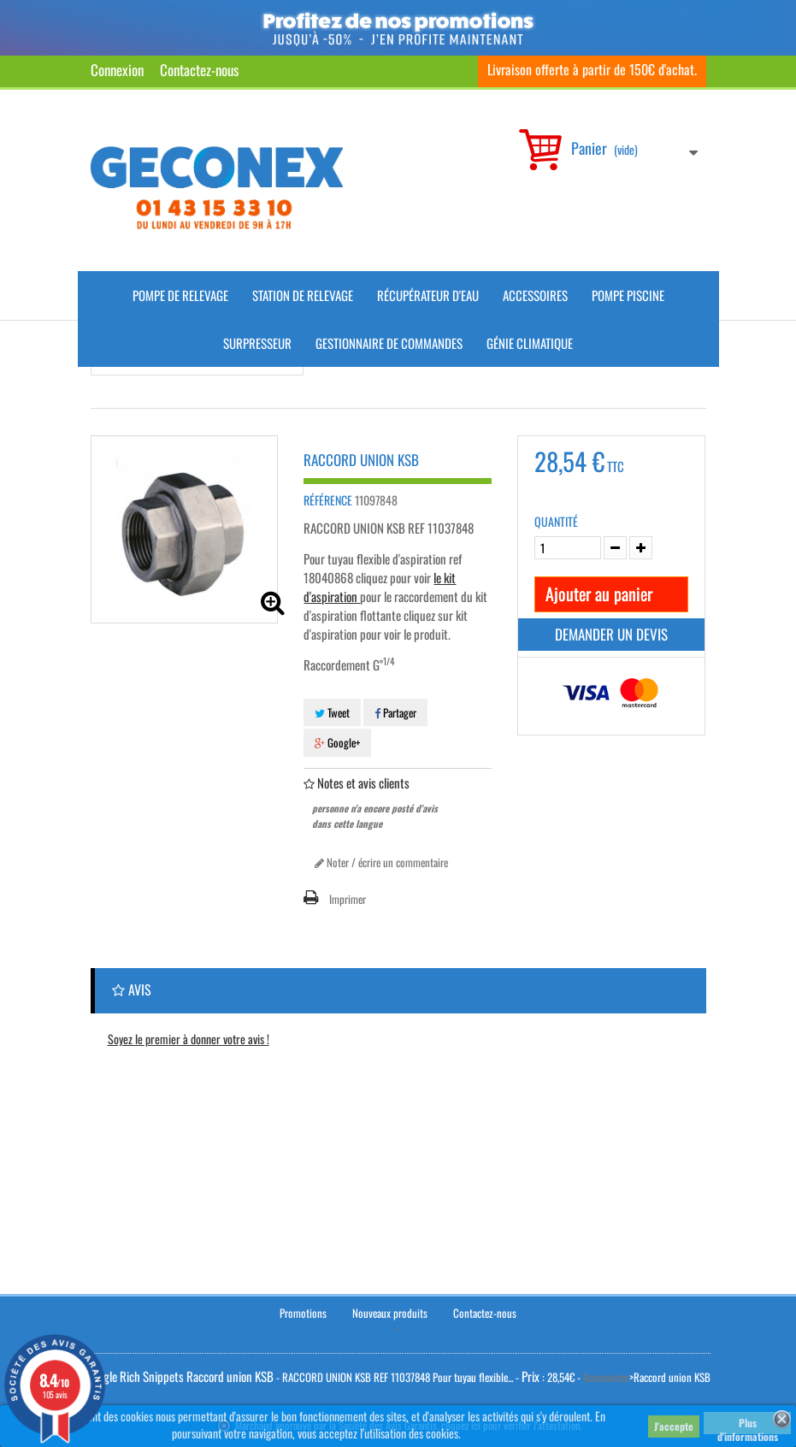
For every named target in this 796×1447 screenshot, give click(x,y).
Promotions (303, 1312)
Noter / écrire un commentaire (381, 862)
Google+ (337, 742)
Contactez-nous (199, 69)
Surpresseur (257, 343)
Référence (328, 500)
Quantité (556, 521)
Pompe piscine (628, 295)
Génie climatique (529, 343)
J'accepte (673, 1426)
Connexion (117, 69)
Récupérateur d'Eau (428, 295)
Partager (395, 712)
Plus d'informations (747, 1424)
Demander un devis (611, 634)
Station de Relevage (302, 295)
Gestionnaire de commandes (389, 343)
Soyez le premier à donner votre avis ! (188, 1039)
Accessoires (535, 295)
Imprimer (347, 898)
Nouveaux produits (389, 1312)
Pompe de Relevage (180, 295)
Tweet (332, 712)
